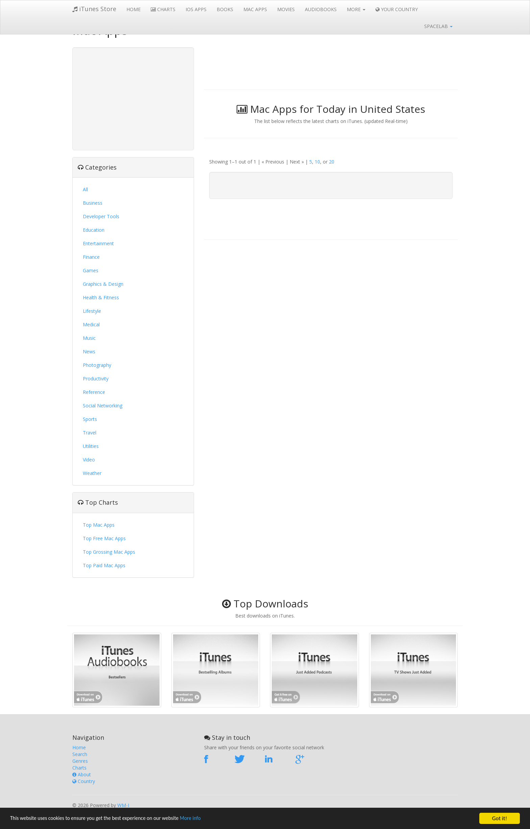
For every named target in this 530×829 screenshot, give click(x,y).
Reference (94, 392)
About (81, 774)
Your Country (397, 9)
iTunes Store (94, 9)
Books (225, 9)
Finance (91, 257)
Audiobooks (321, 9)
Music (89, 338)
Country (83, 781)
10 (317, 161)
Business (92, 203)
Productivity (96, 378)
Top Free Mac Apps (104, 538)
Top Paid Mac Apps (104, 565)
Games (90, 270)
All (85, 189)
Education (93, 230)
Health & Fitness (101, 297)
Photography (97, 365)
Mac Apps (255, 9)
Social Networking (102, 405)
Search (79, 754)
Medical (91, 324)
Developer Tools (101, 216)
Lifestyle (92, 311)
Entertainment (98, 243)
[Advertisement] (133, 98)
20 (331, 161)
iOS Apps (196, 9)
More (356, 9)
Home (133, 9)
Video (89, 459)
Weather (92, 473)
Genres (80, 761)
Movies (286, 9)
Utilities (91, 446)
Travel (89, 432)
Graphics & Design (103, 284)
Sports (90, 419)
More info (207, 818)
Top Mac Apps (99, 525)
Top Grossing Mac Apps (109, 552)
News (89, 351)
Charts (163, 9)
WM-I (123, 805)
